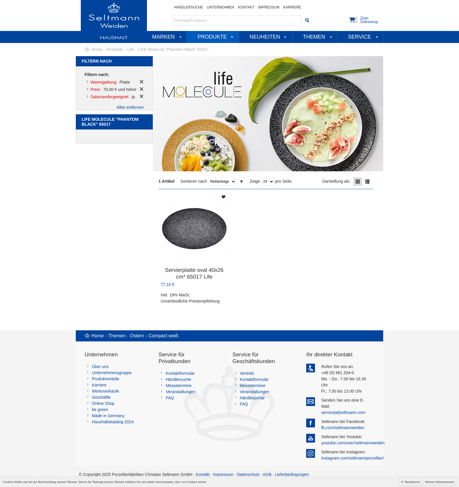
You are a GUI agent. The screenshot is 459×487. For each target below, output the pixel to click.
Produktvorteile (105, 379)
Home (96, 49)
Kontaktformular (180, 373)
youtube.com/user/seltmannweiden (352, 443)
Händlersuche (188, 7)
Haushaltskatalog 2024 (112, 421)
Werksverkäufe (105, 391)
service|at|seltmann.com (343, 412)
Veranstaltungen (180, 391)
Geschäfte (101, 397)
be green (100, 409)
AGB (267, 474)
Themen (117, 335)
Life (130, 49)
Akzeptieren (412, 481)
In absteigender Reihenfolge (241, 181)
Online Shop (103, 403)
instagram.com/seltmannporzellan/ (352, 458)
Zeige (255, 181)
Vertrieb (247, 373)
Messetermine (178, 385)
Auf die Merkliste (223, 197)
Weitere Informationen (439, 481)
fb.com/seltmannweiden (342, 427)
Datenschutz (248, 474)
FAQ (170, 398)
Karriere (292, 7)
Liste (367, 181)
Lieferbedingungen (292, 474)
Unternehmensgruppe (111, 372)
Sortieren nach (193, 181)
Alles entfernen (130, 107)
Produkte (115, 49)
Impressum (269, 7)
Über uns (100, 366)
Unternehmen (220, 7)
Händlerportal (252, 398)
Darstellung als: (336, 181)
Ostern (137, 335)
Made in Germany (108, 415)
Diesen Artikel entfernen (141, 81)
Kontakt (246, 7)
